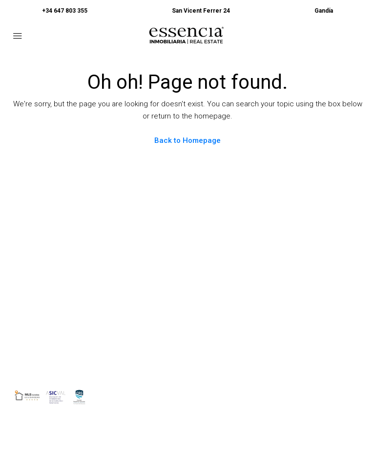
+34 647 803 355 (64, 10)
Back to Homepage (187, 140)
